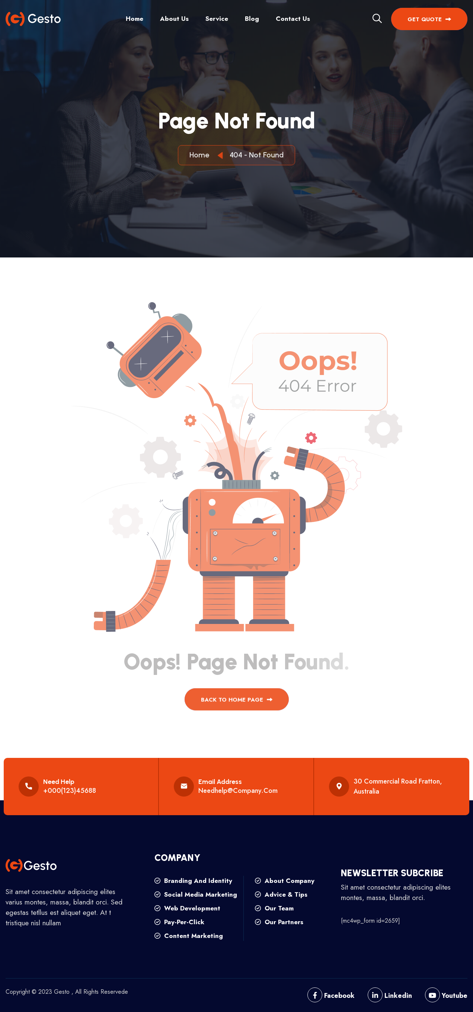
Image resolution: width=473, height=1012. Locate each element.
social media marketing (195, 894)
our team (274, 908)
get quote (429, 19)
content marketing (188, 935)
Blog (252, 18)
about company (284, 880)
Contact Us (293, 18)
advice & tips (281, 894)
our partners (279, 921)
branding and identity (193, 880)
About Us (174, 18)
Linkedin (390, 995)
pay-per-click (179, 921)
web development (187, 908)
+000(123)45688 (69, 790)
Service (216, 18)
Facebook (331, 995)
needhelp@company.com (238, 790)
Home (134, 18)
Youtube (446, 995)
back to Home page (236, 704)
